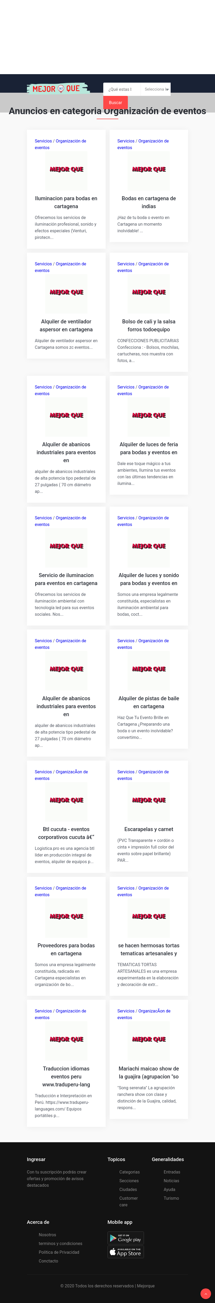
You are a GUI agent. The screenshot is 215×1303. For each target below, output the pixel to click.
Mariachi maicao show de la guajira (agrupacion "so (149, 1072)
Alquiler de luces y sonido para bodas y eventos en (149, 579)
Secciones (129, 1179)
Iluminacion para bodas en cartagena (66, 202)
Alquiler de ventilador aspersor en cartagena (66, 325)
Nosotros (47, 1234)
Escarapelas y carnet (148, 828)
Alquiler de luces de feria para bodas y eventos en (149, 448)
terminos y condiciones (60, 1242)
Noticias (171, 1179)
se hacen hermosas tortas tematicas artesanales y (148, 949)
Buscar (179, 89)
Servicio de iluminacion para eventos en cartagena (66, 579)
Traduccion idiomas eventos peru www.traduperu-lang (66, 1076)
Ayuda (169, 1188)
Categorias (129, 1171)
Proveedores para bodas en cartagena (66, 949)
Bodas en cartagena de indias (149, 202)
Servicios (43, 141)
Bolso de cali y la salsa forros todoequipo (148, 325)
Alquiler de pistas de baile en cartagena (148, 702)
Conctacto (48, 1260)
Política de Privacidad (59, 1251)
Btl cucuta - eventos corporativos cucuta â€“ (66, 832)
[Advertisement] (107, 37)
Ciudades (128, 1188)
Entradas (172, 1171)
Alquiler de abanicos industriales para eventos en (66, 452)
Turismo (171, 1197)
